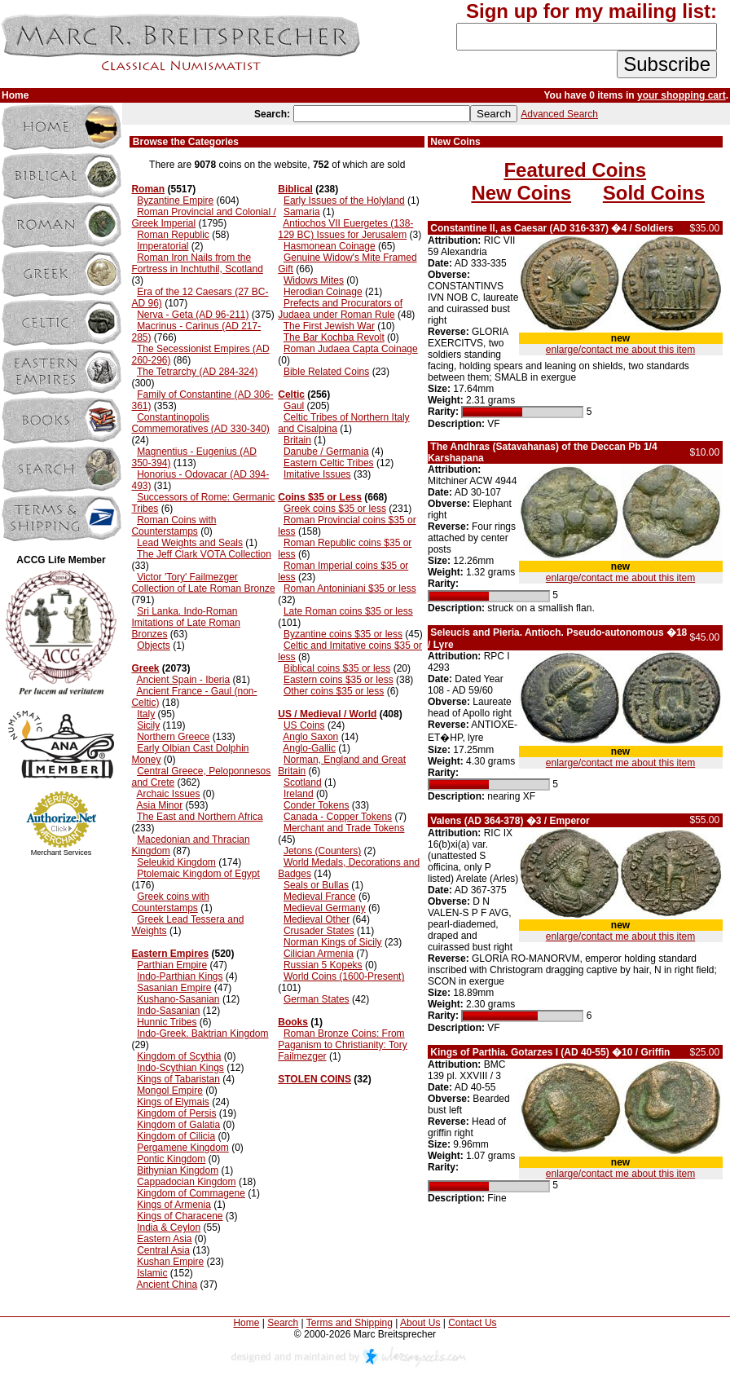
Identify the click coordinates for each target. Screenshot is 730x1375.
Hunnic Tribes (166, 1022)
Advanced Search (559, 114)
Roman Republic (173, 234)
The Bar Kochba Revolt (334, 337)
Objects (153, 645)
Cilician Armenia (319, 953)
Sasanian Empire (174, 988)
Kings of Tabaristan (178, 1079)
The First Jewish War (329, 326)
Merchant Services (61, 852)
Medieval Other (317, 919)
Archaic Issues (168, 794)
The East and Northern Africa (200, 816)
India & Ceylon (168, 1227)
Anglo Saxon (310, 737)
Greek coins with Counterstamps (170, 902)
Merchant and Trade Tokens (344, 828)
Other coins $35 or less (334, 691)
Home (246, 1323)
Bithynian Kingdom (177, 1170)
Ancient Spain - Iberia (183, 679)
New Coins (521, 193)
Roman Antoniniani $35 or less (350, 588)
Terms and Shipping (349, 1323)
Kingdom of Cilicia (176, 1136)
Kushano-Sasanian (178, 999)
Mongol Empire (170, 1090)
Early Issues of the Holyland (344, 200)
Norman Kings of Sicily (333, 942)
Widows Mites (314, 280)
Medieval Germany (325, 908)
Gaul (294, 406)
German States (317, 999)
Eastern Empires (170, 953)
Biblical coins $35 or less (337, 668)
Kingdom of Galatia (178, 1124)
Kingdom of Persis (176, 1113)
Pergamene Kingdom (183, 1147)
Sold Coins (654, 193)
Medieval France (320, 896)
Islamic (152, 1273)
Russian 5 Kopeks (323, 965)
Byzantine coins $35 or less (343, 634)
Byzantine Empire (175, 200)
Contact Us (472, 1323)
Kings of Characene (179, 1216)
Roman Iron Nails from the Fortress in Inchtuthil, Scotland (196, 263)
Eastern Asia (164, 1239)
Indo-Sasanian (168, 1010)
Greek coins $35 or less (335, 508)
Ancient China (166, 1284)
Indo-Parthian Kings (179, 976)
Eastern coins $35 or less (339, 679)
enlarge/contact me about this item (620, 349)
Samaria (302, 212)
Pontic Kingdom (171, 1159)
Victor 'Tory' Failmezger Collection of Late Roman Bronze (203, 582)
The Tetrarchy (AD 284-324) (197, 371)
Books (293, 1022)
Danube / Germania (326, 451)
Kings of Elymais (173, 1102)
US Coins (304, 725)
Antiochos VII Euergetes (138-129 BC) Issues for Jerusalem (345, 229)
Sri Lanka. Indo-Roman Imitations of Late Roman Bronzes (185, 623)
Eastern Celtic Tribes (329, 463)
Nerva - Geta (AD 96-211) (192, 314)
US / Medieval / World (327, 714)
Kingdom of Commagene (191, 1193)
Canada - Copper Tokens (338, 816)
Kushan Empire (170, 1261)
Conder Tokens (317, 805)
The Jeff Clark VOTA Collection (204, 554)
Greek (145, 668)
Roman (148, 189)
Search (282, 1323)
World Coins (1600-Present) (344, 976)
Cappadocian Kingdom (186, 1182)
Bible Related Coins (326, 371)
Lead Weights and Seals (190, 543)
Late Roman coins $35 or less (348, 611)
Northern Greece (173, 737)
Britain (297, 440)
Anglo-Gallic (309, 748)
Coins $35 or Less (320, 497)
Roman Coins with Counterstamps (173, 525)
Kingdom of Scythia (179, 1056)
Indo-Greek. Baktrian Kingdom (202, 1033)
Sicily (148, 725)
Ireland (299, 794)
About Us (420, 1323)
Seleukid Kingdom (176, 862)
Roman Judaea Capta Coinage (351, 349)
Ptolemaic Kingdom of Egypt (198, 873)
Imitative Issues (317, 474)
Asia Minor (159, 805)
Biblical (295, 189)
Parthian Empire (172, 965)
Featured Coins (575, 170)
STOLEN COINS (314, 1079)
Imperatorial (162, 246)
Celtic (291, 394)
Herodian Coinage (323, 291)
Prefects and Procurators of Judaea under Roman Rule (340, 308)
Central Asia (163, 1250)
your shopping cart (681, 95)
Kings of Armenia (174, 1204)
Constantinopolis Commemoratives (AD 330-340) (200, 423)
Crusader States (319, 930)
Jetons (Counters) (322, 851)
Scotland (303, 782)
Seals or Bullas (316, 885)
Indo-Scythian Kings (180, 1067)
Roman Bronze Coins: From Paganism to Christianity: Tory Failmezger (342, 1045)
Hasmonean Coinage (330, 246)
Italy (146, 714)
